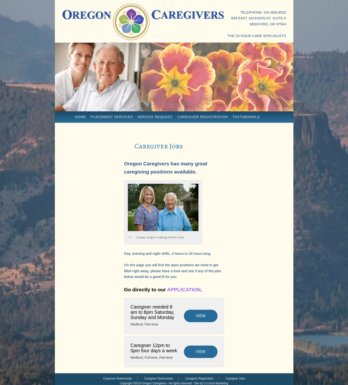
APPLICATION (184, 289)
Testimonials (246, 117)
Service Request (155, 117)
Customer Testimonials (117, 378)
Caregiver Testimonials (158, 378)
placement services (112, 117)
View (201, 316)
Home (80, 117)
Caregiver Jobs (235, 378)
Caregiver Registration (202, 117)
